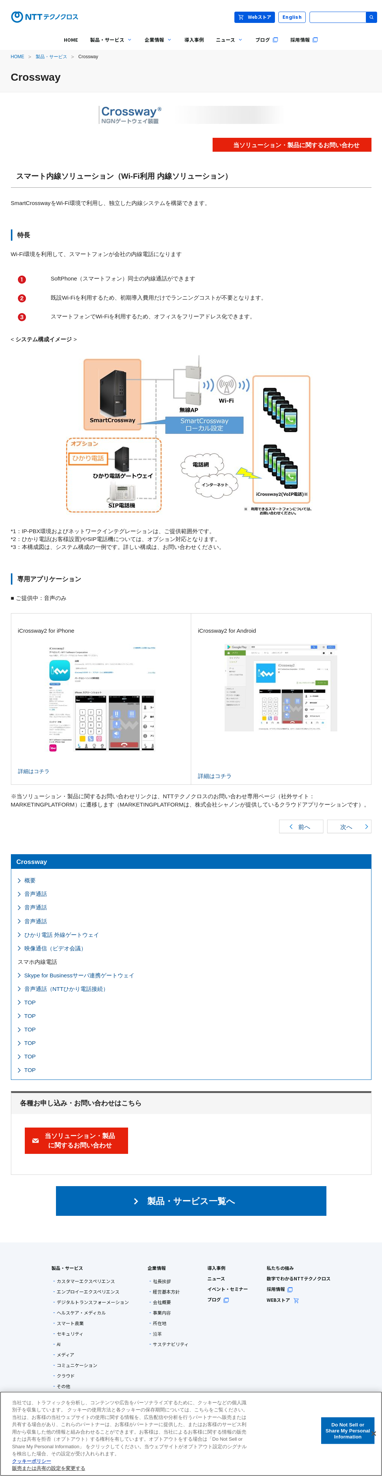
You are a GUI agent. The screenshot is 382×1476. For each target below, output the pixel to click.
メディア (65, 1354)
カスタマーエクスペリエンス (86, 1281)
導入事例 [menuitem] (194, 39)
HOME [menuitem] (71, 39)
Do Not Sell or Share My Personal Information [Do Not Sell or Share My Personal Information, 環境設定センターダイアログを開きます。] (348, 1430)
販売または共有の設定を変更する (48, 1468)
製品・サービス (51, 56)
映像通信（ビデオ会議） (55, 948)
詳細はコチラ (87, 709)
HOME (17, 56)
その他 (63, 1386)
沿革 (157, 1333)
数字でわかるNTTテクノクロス (299, 1278)
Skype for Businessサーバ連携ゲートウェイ (79, 975)
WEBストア (283, 1300)
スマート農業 (70, 1323)
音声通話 (35, 894)
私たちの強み (280, 1268)
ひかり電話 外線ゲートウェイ (61, 935)
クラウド (66, 1375)
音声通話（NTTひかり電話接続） (66, 989)
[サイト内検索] (343, 17)
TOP (30, 1002)
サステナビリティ (171, 1344)
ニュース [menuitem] (226, 45)
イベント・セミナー (227, 1289)
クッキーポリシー (31, 1461)
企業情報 (157, 1268)
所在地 (159, 1323)
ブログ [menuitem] (266, 39)
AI (58, 1344)
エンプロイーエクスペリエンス (88, 1291)
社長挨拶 (162, 1281)
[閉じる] (373, 1433)
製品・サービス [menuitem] (108, 45)
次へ (346, 826)
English (292, 17)
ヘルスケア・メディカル (81, 1312)
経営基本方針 (166, 1291)
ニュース (216, 1278)
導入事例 (216, 1268)
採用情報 (280, 1289)
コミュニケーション (77, 1365)
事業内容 (162, 1312)
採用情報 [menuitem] (304, 39)
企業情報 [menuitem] (155, 45)
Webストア (254, 17)
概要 (30, 880)
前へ (304, 826)
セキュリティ (70, 1333)
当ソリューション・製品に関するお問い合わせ (80, 1140)
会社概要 (162, 1302)
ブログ (218, 1299)
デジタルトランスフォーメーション (93, 1302)
